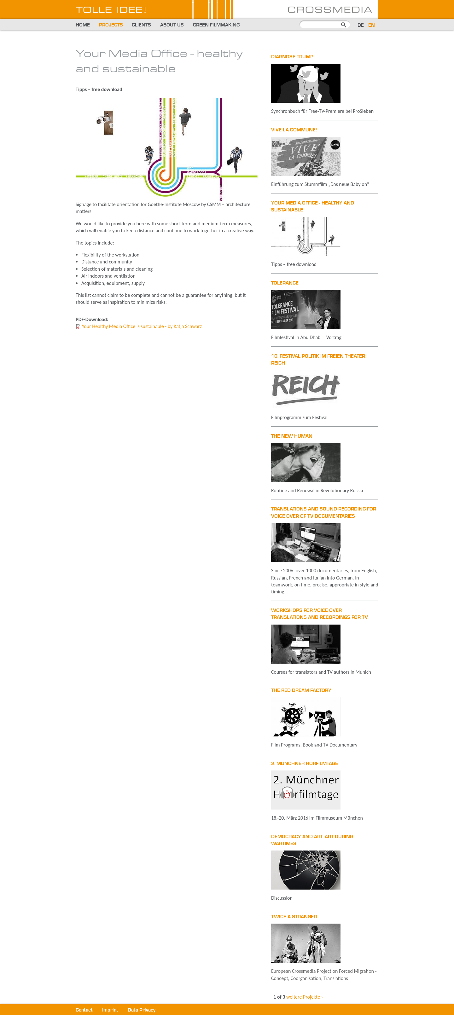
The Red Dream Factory (301, 690)
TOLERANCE (285, 283)
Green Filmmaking (216, 25)
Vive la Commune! (294, 130)
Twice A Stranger (294, 917)
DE (361, 25)
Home (83, 25)
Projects (111, 25)
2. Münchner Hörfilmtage (304, 763)
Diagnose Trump (292, 57)
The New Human (291, 436)
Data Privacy (141, 1010)
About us (172, 25)
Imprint (110, 1010)
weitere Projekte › (304, 997)
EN (371, 25)
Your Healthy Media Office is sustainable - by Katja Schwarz (142, 326)
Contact (84, 1010)
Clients (141, 25)
